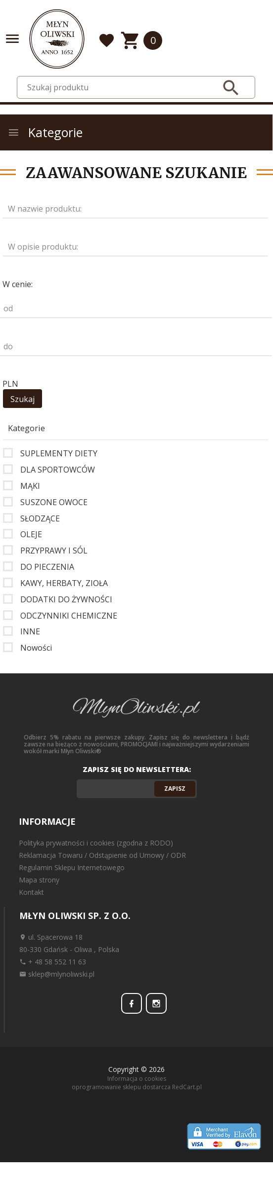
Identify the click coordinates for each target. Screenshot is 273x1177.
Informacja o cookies (136, 1078)
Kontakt (31, 892)
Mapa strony (39, 879)
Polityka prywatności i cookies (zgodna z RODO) (96, 842)
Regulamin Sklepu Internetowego (72, 867)
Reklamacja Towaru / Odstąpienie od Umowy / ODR (102, 855)
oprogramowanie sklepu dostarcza (121, 1087)
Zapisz (174, 788)
